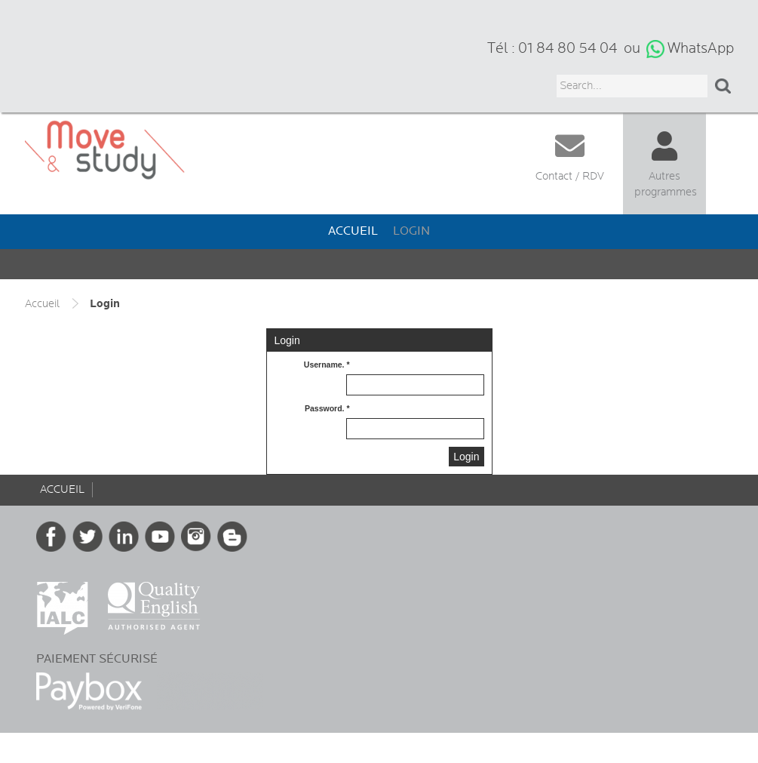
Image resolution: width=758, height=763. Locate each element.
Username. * (327, 364)
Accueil (353, 231)
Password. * (327, 408)
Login (411, 231)
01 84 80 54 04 (568, 48)
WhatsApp (700, 48)
